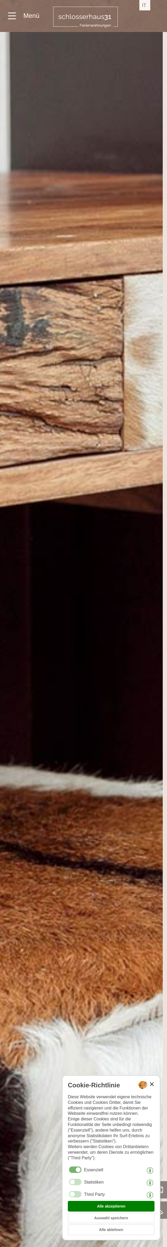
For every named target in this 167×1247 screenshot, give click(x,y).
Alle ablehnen (111, 1230)
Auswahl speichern (111, 1218)
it (144, 5)
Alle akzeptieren (111, 1206)
